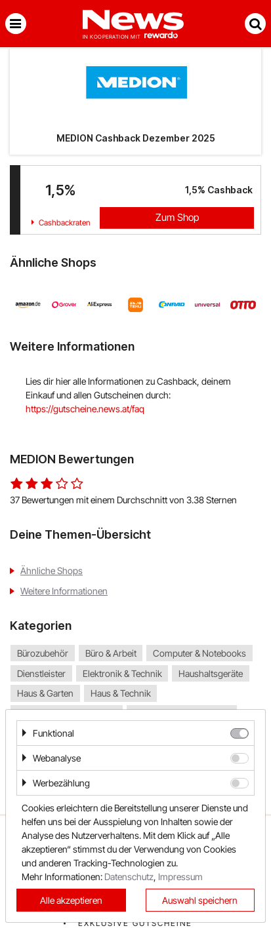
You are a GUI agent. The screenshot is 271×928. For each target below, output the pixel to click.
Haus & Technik (121, 693)
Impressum (180, 876)
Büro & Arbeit (110, 653)
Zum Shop (177, 217)
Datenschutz (129, 876)
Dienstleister (41, 673)
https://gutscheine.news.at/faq (85, 408)
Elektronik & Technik (122, 673)
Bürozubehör (42, 653)
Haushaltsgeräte (210, 673)
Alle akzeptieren (71, 900)
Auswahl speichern (200, 900)
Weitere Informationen (64, 590)
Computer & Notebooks (199, 653)
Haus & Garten (45, 693)
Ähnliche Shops (51, 570)
